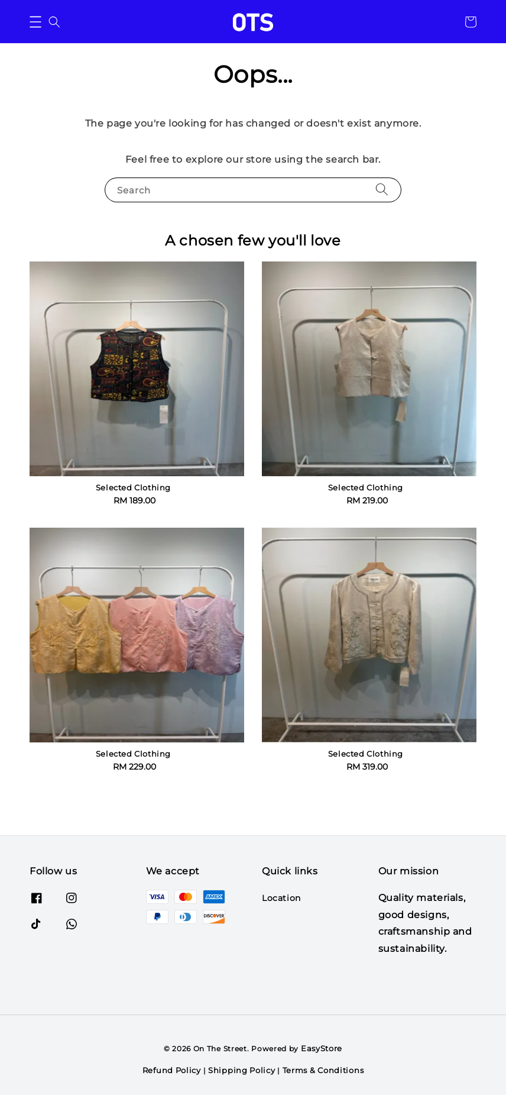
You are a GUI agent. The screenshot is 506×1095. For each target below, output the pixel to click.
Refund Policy (171, 1070)
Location (281, 898)
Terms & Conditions (323, 1070)
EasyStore (321, 1048)
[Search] (382, 189)
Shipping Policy (241, 1070)
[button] (35, 22)
